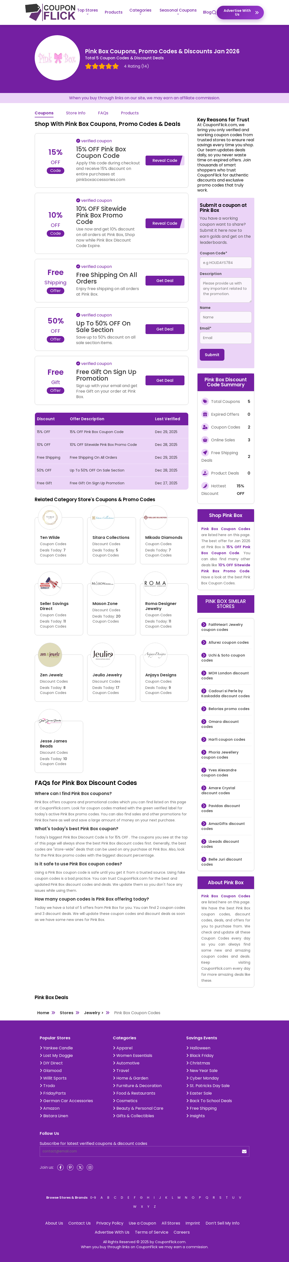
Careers (182, 1232)
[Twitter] (80, 1167)
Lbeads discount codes (220, 844)
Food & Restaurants (134, 1093)
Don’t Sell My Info (222, 1223)
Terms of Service (151, 1232)
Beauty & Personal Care (138, 1108)
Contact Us (79, 1223)
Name (205, 307)
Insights (195, 1116)
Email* (205, 328)
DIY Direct (51, 1063)
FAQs (103, 113)
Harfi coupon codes (226, 739)
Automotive (126, 1063)
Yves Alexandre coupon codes (218, 773)
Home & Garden (130, 1078)
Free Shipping (201, 1108)
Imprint (192, 1223)
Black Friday (200, 1055)
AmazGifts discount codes (223, 826)
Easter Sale (199, 1093)
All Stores (171, 1223)
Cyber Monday (202, 1078)
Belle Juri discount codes (221, 862)
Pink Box (232, 515)
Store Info (75, 113)
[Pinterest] (70, 1167)
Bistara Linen (54, 1116)
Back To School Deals (209, 1101)
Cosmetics (125, 1101)
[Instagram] (90, 1167)
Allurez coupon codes (228, 642)
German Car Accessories (66, 1101)
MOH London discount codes (225, 676)
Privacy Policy (109, 1223)
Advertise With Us (112, 1232)
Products (114, 12)
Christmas (198, 1063)
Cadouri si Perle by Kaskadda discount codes (225, 693)
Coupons (44, 113)
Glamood (51, 1070)
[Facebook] (60, 1167)
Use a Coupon (142, 1223)
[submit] (244, 1151)
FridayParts (53, 1093)
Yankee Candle (56, 1048)
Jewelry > (94, 1013)
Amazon (50, 1108)
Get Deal (165, 281)
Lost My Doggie (56, 1055)
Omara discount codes (220, 724)
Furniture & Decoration (137, 1086)
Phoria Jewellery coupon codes (219, 755)
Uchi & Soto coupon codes (223, 658)
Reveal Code (165, 160)
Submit (212, 354)
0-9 (93, 1197)
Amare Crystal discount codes (218, 790)
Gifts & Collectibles (133, 1116)
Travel (121, 1070)
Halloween (198, 1048)
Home (43, 1013)
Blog (207, 12)
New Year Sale (202, 1070)
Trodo (47, 1086)
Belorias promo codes (229, 708)
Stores (66, 1013)
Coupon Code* (213, 253)
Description (211, 273)
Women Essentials (132, 1055)
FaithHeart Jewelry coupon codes (222, 627)
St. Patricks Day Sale (208, 1086)
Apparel (122, 1048)
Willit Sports (53, 1078)
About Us (54, 1223)
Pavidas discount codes (220, 808)
